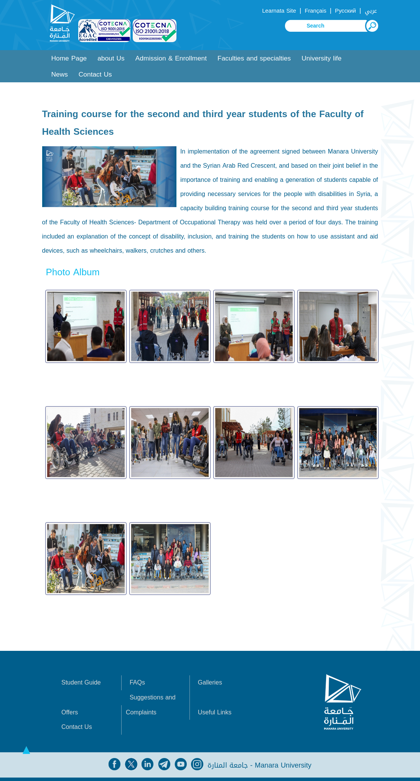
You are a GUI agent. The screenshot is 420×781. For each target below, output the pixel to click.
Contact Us (95, 74)
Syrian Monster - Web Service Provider (192, 773)
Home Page (69, 58)
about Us (111, 58)
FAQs (137, 670)
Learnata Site (279, 10)
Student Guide (81, 670)
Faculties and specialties (254, 58)
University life (321, 58)
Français (315, 10)
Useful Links (215, 700)
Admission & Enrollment (171, 58)
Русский (345, 10)
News (59, 74)
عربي (371, 10)
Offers (69, 700)
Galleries (210, 670)
